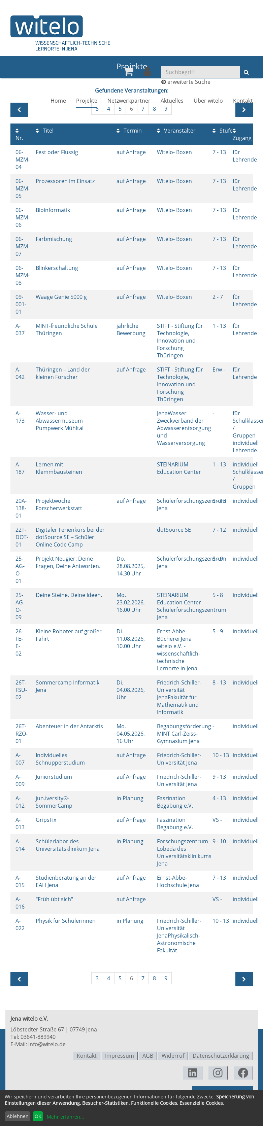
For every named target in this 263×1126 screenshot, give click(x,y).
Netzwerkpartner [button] (129, 101)
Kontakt (243, 101)
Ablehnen (18, 1116)
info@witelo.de (47, 1044)
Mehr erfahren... (65, 1117)
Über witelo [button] (208, 101)
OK (38, 1116)
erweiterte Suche (188, 82)
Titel (45, 130)
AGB (147, 1055)
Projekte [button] (86, 101)
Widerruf (173, 1055)
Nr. (19, 135)
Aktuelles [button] (172, 101)
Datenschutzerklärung (221, 1055)
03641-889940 (38, 1037)
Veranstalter (176, 130)
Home (58, 101)
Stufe (222, 130)
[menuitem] (128, 72)
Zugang (242, 135)
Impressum (119, 1055)
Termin (129, 130)
